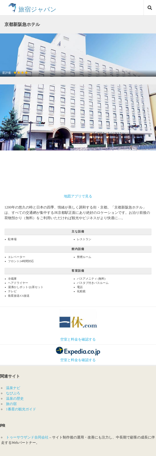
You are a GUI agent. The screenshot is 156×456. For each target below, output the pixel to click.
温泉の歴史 (15, 398)
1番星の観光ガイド (21, 409)
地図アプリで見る (78, 196)
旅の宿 (11, 404)
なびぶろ (13, 393)
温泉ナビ (13, 388)
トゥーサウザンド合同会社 (27, 437)
